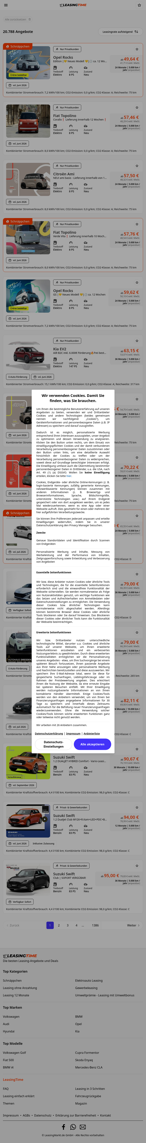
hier (68, 476)
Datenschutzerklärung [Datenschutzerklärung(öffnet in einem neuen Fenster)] (49, 733)
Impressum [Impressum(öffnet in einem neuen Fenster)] (73, 733)
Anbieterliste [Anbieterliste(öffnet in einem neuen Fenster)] (92, 733)
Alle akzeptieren (92, 744)
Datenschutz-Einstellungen (53, 744)
